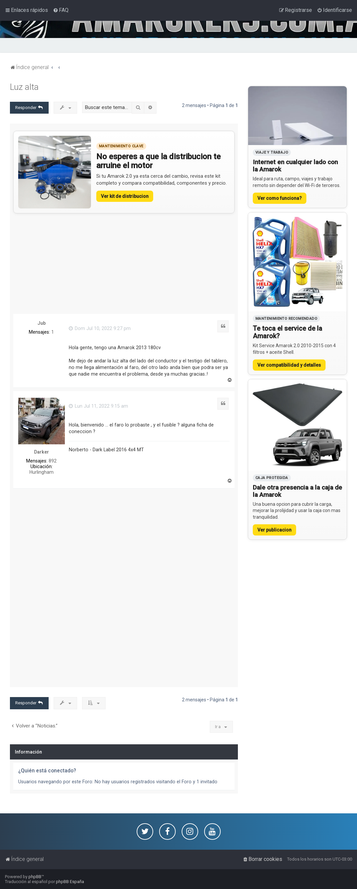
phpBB (34, 876)
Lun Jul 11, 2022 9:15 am (98, 406)
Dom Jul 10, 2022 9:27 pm (100, 328)
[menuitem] (60, 10)
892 (53, 460)
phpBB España (70, 881)
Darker (41, 452)
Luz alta (24, 87)
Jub (41, 323)
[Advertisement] (124, 263)
